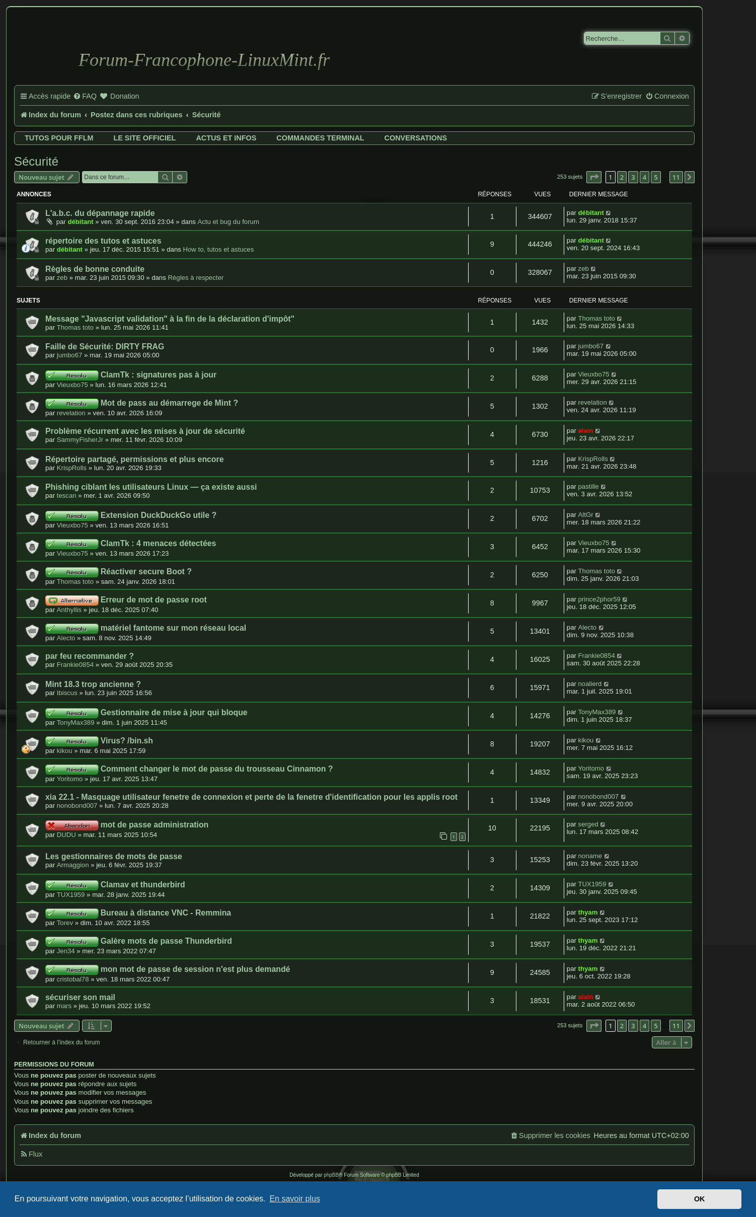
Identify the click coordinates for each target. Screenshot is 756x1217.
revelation (71, 413)
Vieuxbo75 (72, 385)
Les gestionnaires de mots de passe (113, 856)
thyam (588, 912)
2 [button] (622, 177)
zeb (62, 277)
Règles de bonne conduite (94, 269)
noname (590, 856)
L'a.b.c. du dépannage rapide (100, 213)
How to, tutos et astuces (218, 249)
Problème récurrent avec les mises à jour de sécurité (145, 431)
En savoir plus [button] (294, 1198)
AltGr (585, 514)
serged (588, 824)
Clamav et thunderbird (143, 884)
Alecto (66, 638)
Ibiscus (67, 693)
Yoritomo (70, 779)
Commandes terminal (320, 138)
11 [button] (676, 177)
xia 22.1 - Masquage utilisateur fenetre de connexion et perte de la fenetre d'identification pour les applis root (251, 797)
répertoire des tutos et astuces (103, 241)
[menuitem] (85, 97)
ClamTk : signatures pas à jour (158, 374)
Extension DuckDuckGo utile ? (158, 515)
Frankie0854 (75, 664)
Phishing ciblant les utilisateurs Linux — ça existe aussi (151, 487)
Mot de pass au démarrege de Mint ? (170, 403)
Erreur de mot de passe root (154, 599)
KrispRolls (72, 468)
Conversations (416, 138)
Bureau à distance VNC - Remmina (166, 912)
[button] (593, 177)
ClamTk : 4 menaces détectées (158, 543)
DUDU (66, 835)
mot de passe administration (155, 824)
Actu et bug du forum (228, 221)
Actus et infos (226, 138)
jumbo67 (70, 355)
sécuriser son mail (80, 997)
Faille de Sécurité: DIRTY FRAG (104, 346)
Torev (65, 923)
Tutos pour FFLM (59, 138)
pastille (588, 486)
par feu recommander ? (89, 656)
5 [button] (655, 177)
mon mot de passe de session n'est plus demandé (195, 969)
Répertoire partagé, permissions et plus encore (134, 459)
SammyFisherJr (80, 439)
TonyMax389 (76, 722)
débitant (80, 221)
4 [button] (644, 177)
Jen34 (66, 951)
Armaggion (73, 865)
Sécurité (36, 161)
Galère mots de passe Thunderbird (166, 941)
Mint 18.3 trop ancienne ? (93, 684)
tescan (67, 495)
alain (585, 430)
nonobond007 (77, 805)
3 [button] (633, 177)
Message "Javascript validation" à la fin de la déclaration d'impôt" (169, 319)
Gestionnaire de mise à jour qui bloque (174, 712)
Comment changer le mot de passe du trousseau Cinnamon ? (217, 769)
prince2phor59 (599, 599)
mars (64, 1006)
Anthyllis (69, 610)
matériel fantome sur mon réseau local (173, 628)
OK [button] (699, 1199)
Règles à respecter (195, 277)
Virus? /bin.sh (127, 740)
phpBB (331, 1175)
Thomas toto (75, 327)
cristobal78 (73, 979)
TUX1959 (71, 894)
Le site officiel (144, 138)
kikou (64, 750)
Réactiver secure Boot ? (146, 571)
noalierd (590, 684)
